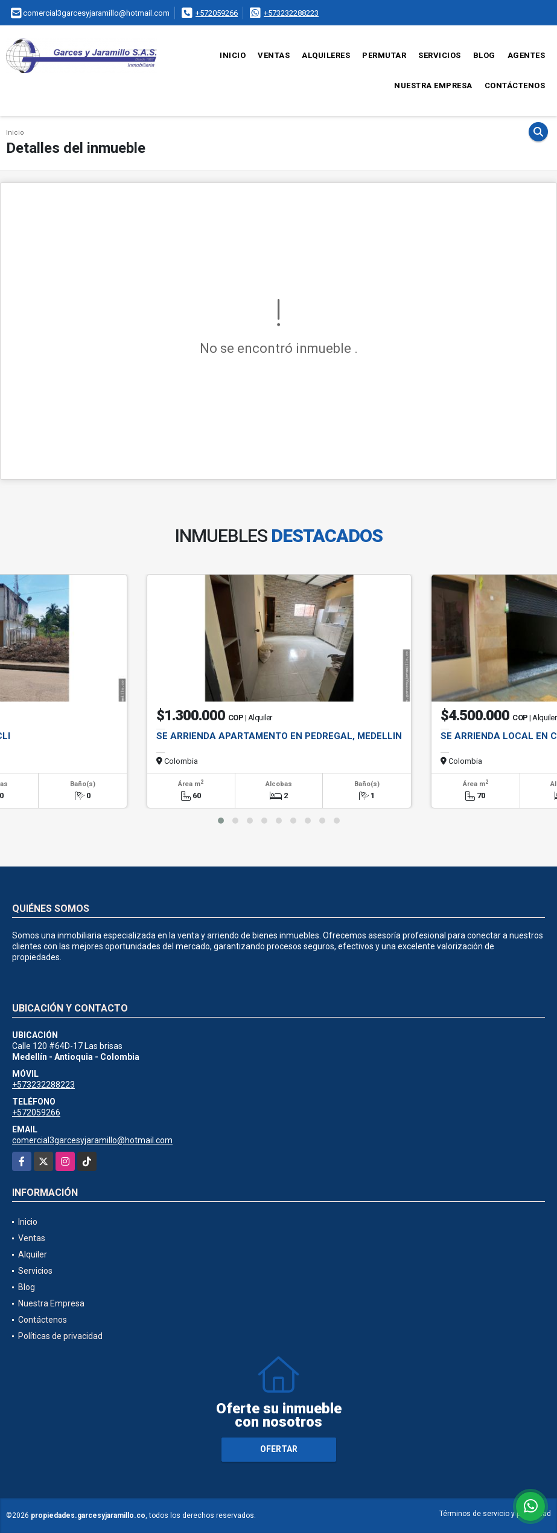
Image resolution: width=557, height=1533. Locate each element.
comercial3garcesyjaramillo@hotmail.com (92, 1140)
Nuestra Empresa (433, 85)
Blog (484, 55)
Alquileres (326, 55)
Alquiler (32, 1254)
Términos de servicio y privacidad (495, 1513)
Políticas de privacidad (60, 1336)
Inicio (233, 55)
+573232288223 (291, 13)
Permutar (384, 55)
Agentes (527, 55)
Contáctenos (515, 85)
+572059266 (217, 13)
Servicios (439, 55)
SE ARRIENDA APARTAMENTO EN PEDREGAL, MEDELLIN (279, 736)
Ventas (274, 55)
